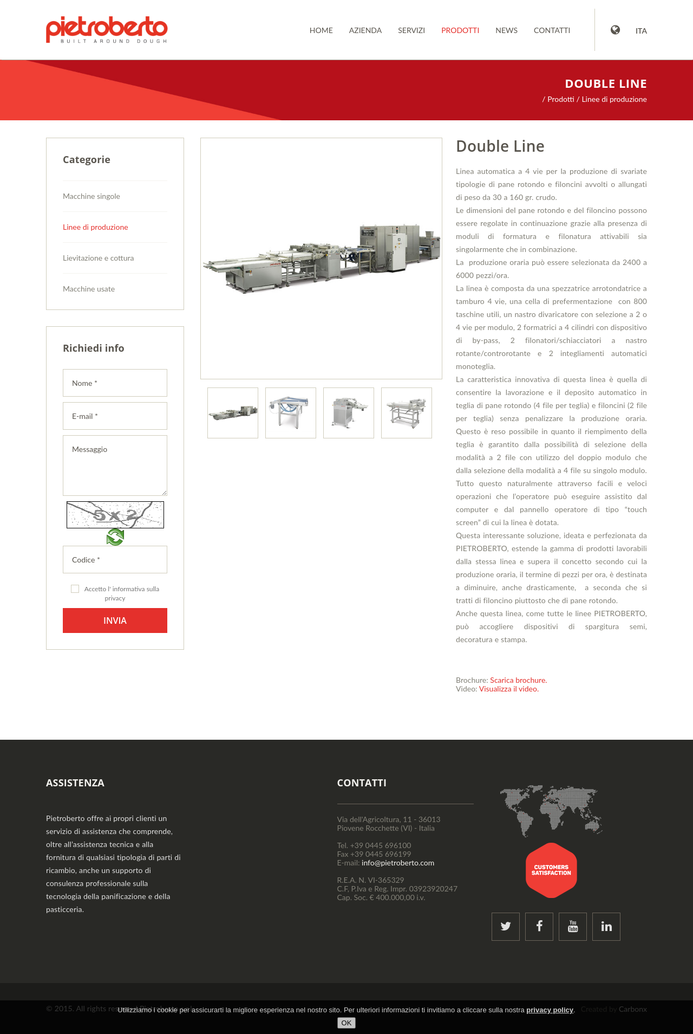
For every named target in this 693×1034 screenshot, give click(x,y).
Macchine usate (89, 288)
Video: (467, 688)
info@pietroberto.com (398, 862)
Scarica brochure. (518, 679)
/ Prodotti (558, 99)
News (506, 30)
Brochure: (472, 679)
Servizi (411, 30)
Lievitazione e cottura (98, 257)
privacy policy (549, 1010)
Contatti (552, 30)
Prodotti (460, 30)
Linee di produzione (95, 226)
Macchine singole (91, 196)
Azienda (365, 30)
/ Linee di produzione (612, 99)
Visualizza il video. (509, 688)
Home (321, 30)
